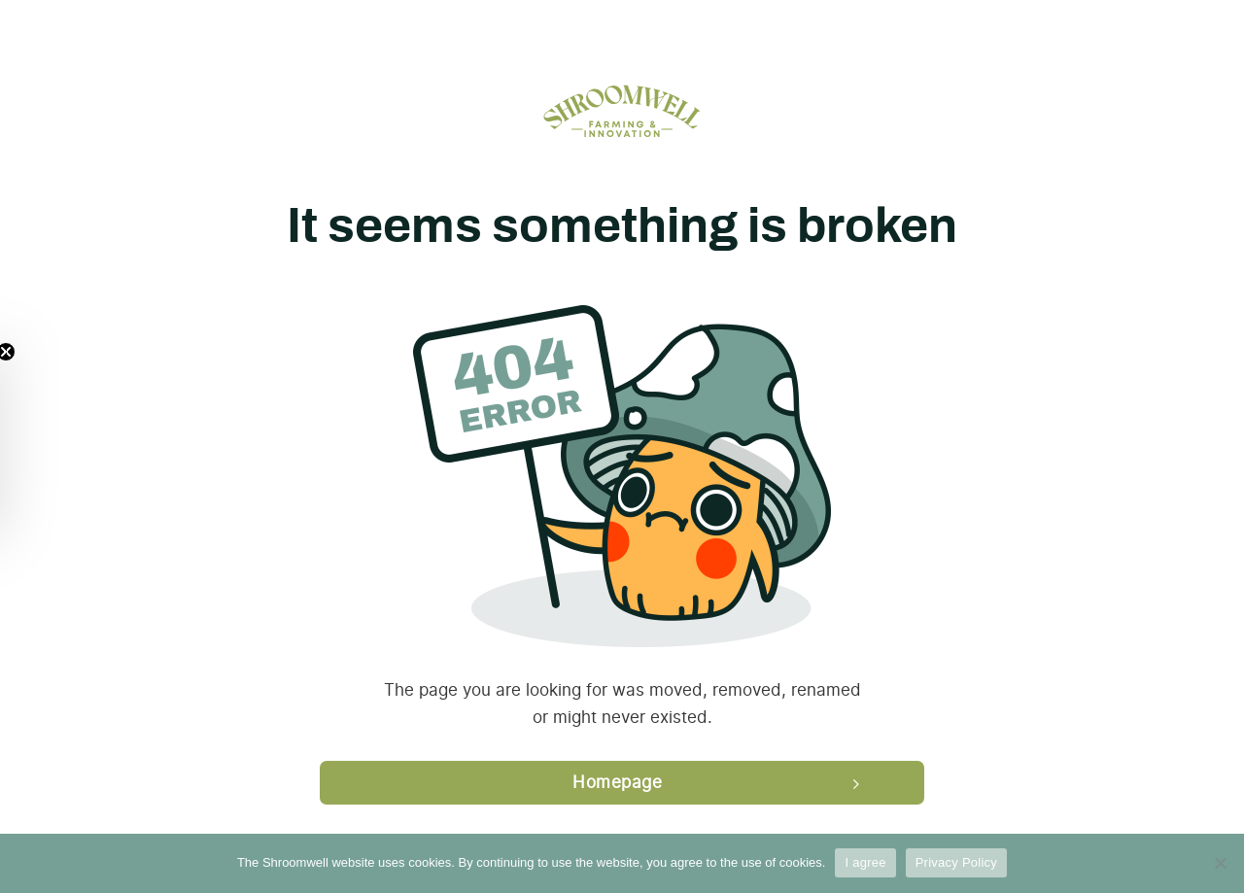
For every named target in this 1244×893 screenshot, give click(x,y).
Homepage (617, 782)
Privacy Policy (956, 862)
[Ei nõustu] (1219, 863)
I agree (865, 862)
